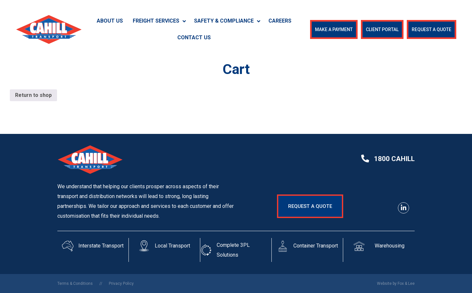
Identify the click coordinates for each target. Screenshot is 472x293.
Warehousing (389, 246)
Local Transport (172, 246)
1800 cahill (394, 159)
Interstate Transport (101, 246)
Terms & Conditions (75, 283)
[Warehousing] (359, 246)
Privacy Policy (121, 283)
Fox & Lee (406, 283)
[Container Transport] (282, 246)
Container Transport (315, 246)
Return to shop (33, 95)
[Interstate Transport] (67, 246)
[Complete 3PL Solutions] (206, 250)
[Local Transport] (144, 246)
